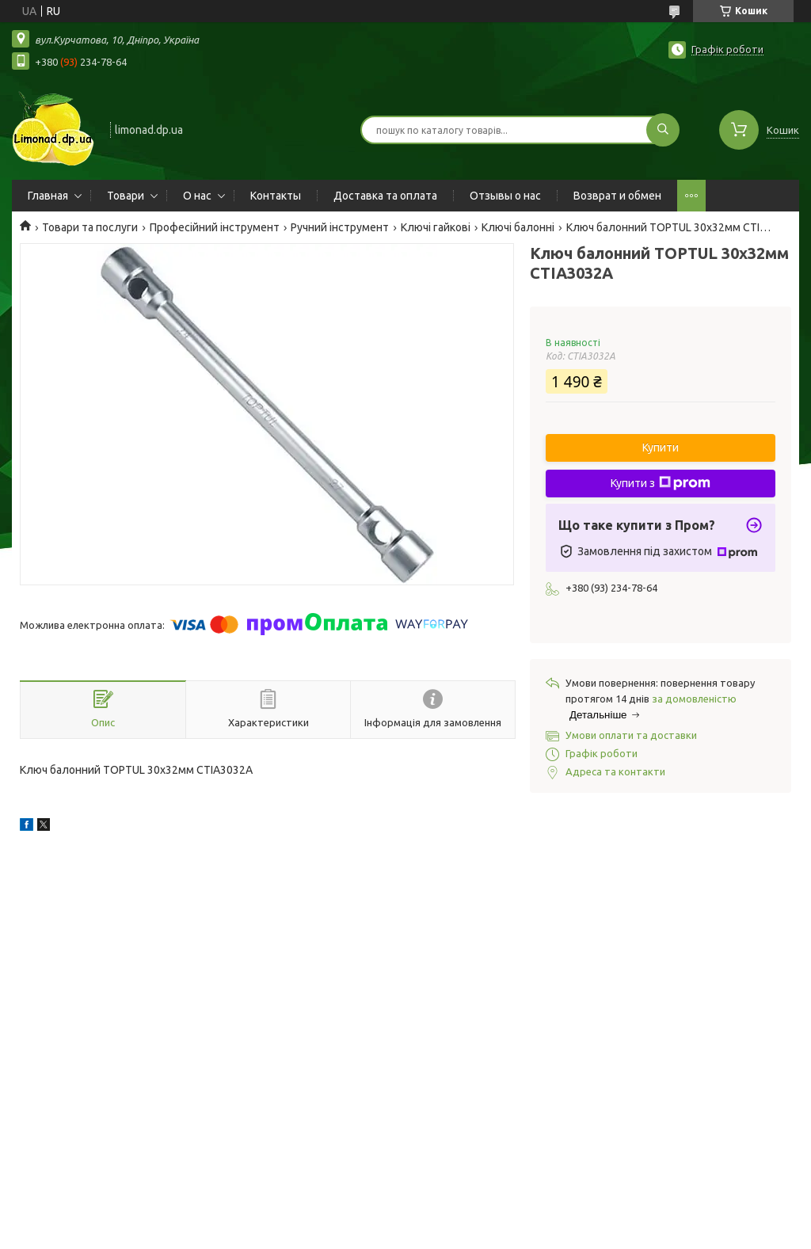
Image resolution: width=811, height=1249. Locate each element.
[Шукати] (663, 130)
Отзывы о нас (505, 195)
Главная (48, 195)
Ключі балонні (518, 227)
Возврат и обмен (617, 195)
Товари (125, 195)
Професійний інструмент (215, 227)
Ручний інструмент (340, 227)
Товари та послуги (90, 227)
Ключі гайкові (435, 227)
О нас (197, 195)
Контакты (275, 195)
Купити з (660, 483)
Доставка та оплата (385, 195)
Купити (660, 447)
